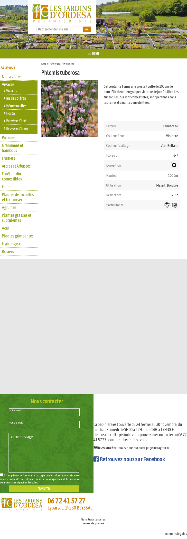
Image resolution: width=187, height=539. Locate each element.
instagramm (161, 448)
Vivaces (57, 64)
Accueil (45, 64)
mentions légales (176, 534)
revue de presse (93, 523)
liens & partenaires (93, 519)
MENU (93, 53)
